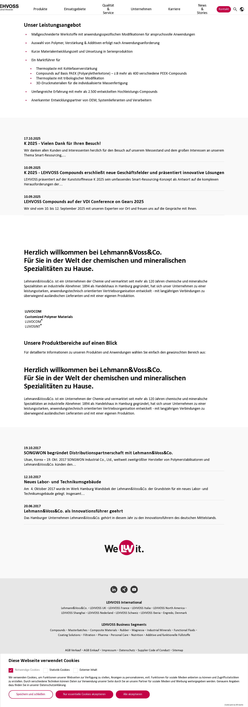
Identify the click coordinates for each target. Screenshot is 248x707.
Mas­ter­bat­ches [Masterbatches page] (78, 630)
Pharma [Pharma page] (103, 635)
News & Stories (155, 7)
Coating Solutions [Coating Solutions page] (69, 635)
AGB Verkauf (73, 650)
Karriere (136, 7)
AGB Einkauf (92, 650)
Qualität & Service (93, 7)
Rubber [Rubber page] (125, 630)
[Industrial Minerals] (19, 7)
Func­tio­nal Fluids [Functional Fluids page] (185, 630)
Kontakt (224, 7)
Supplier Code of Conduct (154, 650)
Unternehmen (118, 7)
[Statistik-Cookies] (45, 670)
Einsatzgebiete (68, 7)
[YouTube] (134, 589)
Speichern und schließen (30, 694)
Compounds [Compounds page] (58, 630)
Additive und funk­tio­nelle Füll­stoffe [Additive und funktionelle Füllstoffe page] (168, 635)
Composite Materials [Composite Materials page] (104, 630)
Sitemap (178, 650)
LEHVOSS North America (169, 608)
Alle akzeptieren (132, 694)
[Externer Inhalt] (75, 670)
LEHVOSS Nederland (100, 613)
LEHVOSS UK (98, 608)
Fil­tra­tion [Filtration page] (89, 635)
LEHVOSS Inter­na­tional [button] (124, 603)
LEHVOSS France (119, 608)
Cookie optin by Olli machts (233, 705)
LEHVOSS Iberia (150, 613)
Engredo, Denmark (175, 613)
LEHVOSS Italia (141, 608)
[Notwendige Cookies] (11, 670)
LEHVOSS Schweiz (127, 613)
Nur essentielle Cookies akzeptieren (84, 694)
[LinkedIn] (114, 589)
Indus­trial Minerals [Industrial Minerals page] (159, 630)
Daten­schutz (127, 650)
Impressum (109, 650)
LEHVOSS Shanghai (73, 613)
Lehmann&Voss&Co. (74, 608)
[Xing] (124, 589)
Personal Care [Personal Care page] (120, 635)
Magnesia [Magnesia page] (138, 630)
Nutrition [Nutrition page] (137, 635)
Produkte (49, 7)
